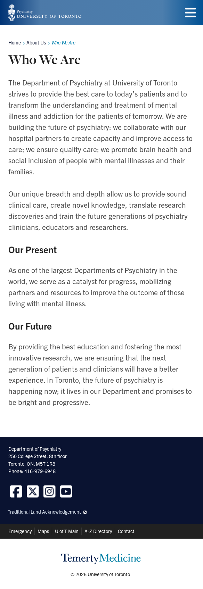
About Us (36, 42)
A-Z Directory (98, 531)
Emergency (20, 531)
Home (14, 42)
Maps (43, 531)
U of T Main (67, 531)
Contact (126, 531)
